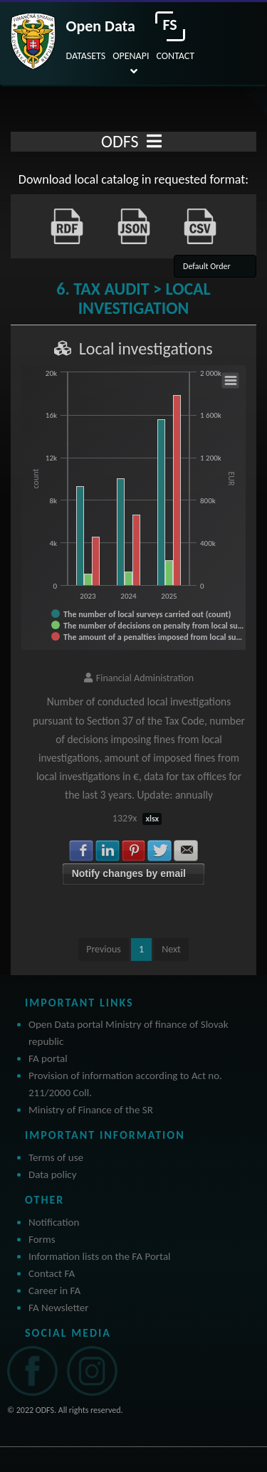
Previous (103, 949)
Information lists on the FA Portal (99, 1256)
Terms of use (55, 1157)
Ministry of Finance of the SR (90, 1109)
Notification (53, 1222)
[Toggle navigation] (154, 142)
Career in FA (54, 1290)
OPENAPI (130, 56)
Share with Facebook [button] (81, 850)
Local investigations (146, 348)
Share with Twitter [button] (159, 850)
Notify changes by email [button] (129, 873)
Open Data (100, 26)
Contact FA (51, 1273)
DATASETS (86, 56)
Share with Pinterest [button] (134, 850)
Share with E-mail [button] (186, 850)
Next (171, 949)
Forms (42, 1239)
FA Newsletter (58, 1307)
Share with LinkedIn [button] (107, 850)
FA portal (48, 1058)
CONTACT (175, 56)
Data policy (52, 1174)
